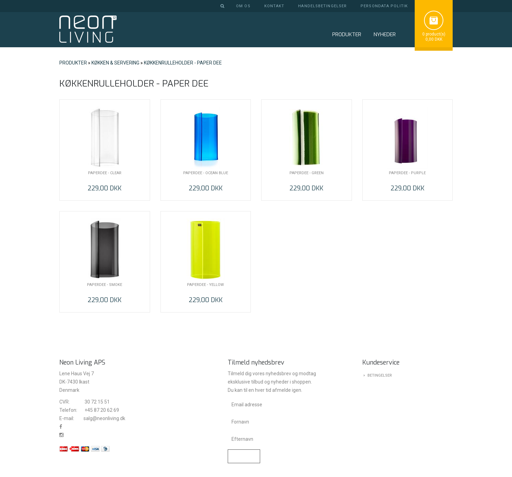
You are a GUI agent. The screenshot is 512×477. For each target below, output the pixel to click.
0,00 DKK (433, 39)
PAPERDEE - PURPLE (407, 173)
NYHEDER (384, 34)
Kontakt (274, 6)
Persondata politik (384, 6)
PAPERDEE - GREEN (306, 173)
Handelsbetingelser (322, 6)
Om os (243, 6)
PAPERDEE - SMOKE (104, 284)
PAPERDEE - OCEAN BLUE (205, 173)
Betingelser (379, 375)
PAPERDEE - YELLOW (205, 284)
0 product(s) (433, 34)
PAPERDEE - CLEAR (104, 173)
